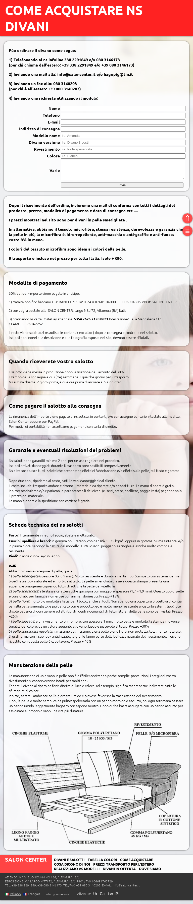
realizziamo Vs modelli (77, 872)
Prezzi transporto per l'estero (123, 868)
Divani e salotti (69, 863)
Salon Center (26, 863)
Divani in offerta (119, 872)
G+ (102, 897)
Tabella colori (102, 863)
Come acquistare (136, 863)
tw (110, 897)
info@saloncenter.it (76, 74)
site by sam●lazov (58, 898)
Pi (117, 897)
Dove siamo (150, 872)
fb (94, 897)
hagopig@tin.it (118, 74)
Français (31, 897)
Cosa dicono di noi (72, 868)
